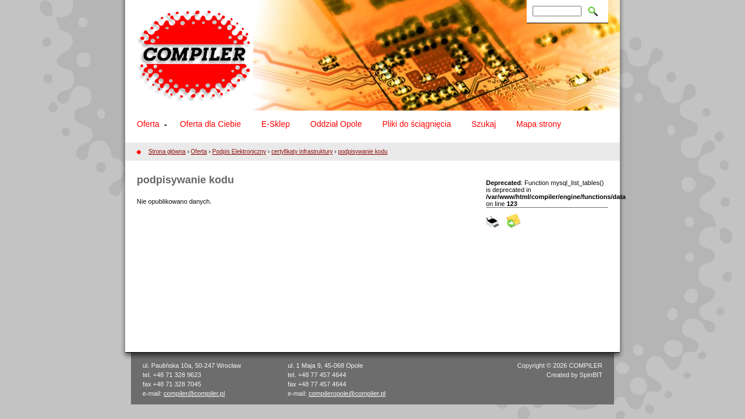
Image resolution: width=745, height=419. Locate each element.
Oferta (148, 124)
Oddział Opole (336, 124)
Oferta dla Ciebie (210, 124)
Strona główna (167, 151)
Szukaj (483, 124)
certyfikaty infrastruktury (302, 151)
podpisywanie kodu (363, 151)
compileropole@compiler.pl (346, 393)
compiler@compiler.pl (194, 393)
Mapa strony (538, 124)
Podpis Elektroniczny (239, 151)
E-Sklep (275, 124)
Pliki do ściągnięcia (416, 124)
